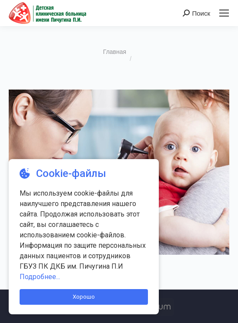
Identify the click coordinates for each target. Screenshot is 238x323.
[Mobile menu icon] (224, 13)
